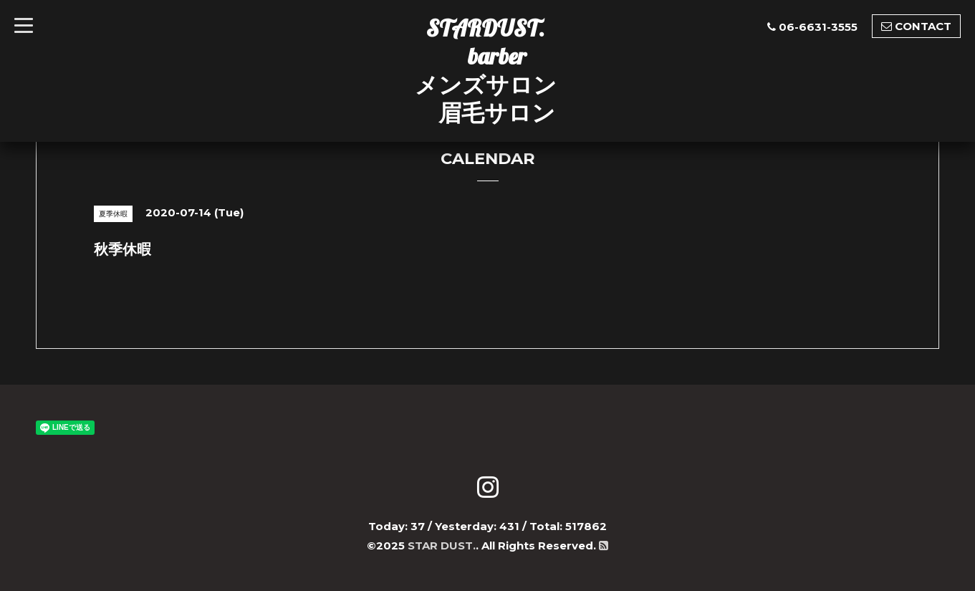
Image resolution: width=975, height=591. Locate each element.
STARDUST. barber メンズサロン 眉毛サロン (486, 70)
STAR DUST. (442, 545)
